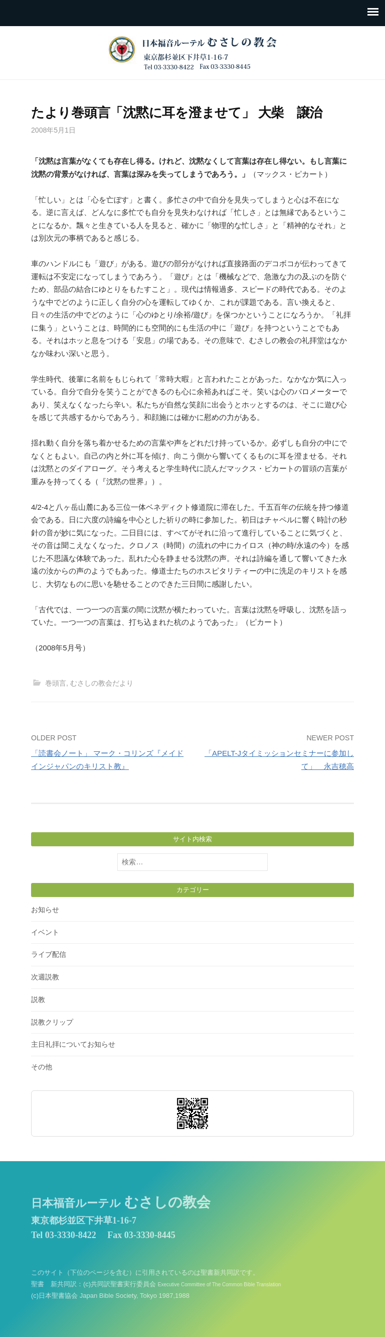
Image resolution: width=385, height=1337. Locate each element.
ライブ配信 (48, 954)
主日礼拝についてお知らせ (73, 1044)
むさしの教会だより (101, 683)
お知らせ (45, 910)
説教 (38, 999)
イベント (45, 932)
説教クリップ (52, 1022)
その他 (41, 1067)
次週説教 (45, 977)
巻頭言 (55, 683)
